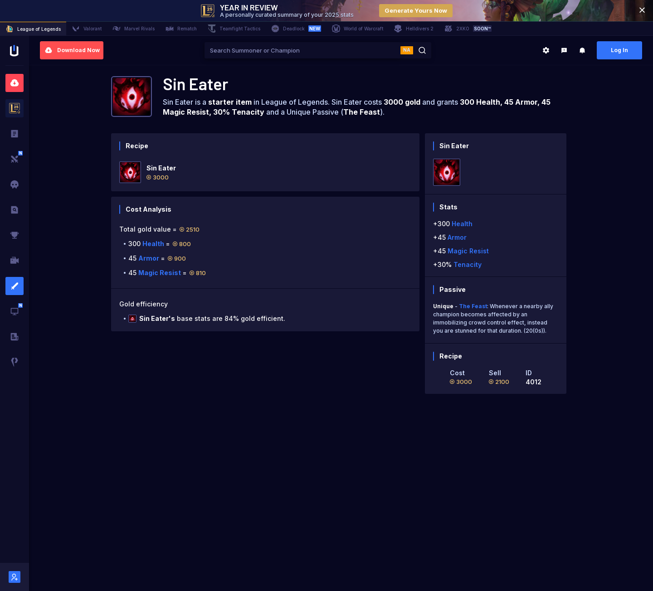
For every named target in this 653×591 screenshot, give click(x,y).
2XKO (468, 28)
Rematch (181, 28)
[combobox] (302, 50)
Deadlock (296, 28)
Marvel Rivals (133, 28)
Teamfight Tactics (234, 28)
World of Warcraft (357, 28)
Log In (619, 50)
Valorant (87, 28)
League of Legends (33, 29)
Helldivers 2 (414, 28)
